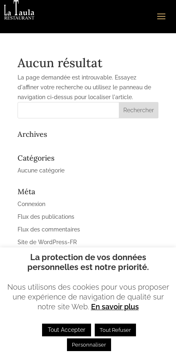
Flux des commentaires (49, 229)
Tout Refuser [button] (115, 330)
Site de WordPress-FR (47, 242)
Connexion (31, 204)
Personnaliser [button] (89, 345)
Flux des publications (46, 216)
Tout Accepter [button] (66, 330)
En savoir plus (115, 306)
